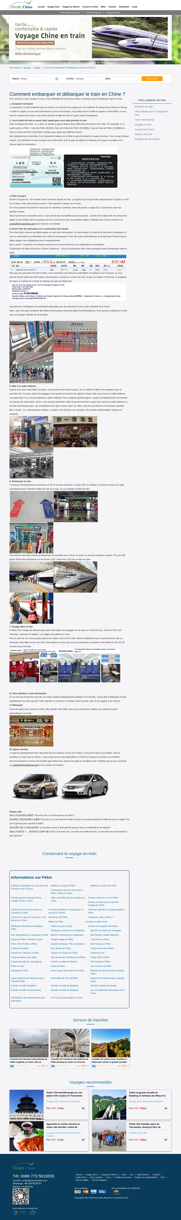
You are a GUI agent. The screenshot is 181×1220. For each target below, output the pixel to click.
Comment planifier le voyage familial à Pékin (106, 911)
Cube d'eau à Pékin (99, 939)
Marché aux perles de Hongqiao (105, 930)
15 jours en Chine (90, 7)
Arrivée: (84, 78)
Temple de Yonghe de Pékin (64, 953)
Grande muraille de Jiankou (64, 961)
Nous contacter (96, 1177)
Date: (121, 78)
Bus (131, 1175)
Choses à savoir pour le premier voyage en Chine (103, 903)
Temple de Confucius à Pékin (25, 953)
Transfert (112, 7)
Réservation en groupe (70, 13)
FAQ (162, 1177)
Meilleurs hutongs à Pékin (63, 885)
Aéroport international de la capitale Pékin (107, 979)
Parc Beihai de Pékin (61, 948)
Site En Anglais (82, 1180)
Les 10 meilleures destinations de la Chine (107, 991)
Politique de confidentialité (146, 1177)
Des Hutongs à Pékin (100, 944)
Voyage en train (143, 124)
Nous (108, 1177)
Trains (37, 68)
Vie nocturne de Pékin (100, 966)
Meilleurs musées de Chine (103, 885)
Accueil (41, 7)
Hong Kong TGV (113, 13)
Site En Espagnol (99, 1180)
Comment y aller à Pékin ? (100, 917)
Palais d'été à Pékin (99, 957)
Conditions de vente (122, 1177)
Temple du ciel (97, 953)
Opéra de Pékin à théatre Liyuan (26, 939)
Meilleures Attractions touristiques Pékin (27, 927)
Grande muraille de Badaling (64, 985)
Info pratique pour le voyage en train (151, 113)
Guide (134, 7)
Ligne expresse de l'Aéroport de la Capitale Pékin (27, 979)
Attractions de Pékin (58, 917)
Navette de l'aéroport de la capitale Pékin (107, 972)
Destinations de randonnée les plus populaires (28, 999)
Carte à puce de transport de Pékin (67, 970)
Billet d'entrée (142, 1175)
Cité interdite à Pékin (100, 961)
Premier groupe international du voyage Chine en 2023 (26, 899)
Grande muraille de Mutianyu (64, 990)
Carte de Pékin (58, 966)
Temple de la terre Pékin (102, 948)
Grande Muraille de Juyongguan (26, 961)
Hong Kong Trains (144, 129)
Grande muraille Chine (96, 922)
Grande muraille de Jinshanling (26, 990)
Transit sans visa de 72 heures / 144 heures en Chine (28, 918)
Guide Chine (81, 1177)
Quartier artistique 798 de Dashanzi (68, 944)
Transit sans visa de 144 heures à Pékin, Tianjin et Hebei (67, 891)
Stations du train (143, 134)
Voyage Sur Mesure (71, 7)
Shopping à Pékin (19, 970)
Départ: (29, 78)
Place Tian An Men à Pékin (24, 944)
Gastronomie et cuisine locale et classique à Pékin (26, 911)
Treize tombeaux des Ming (23, 957)
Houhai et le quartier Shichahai (103, 926)
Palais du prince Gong (61, 926)
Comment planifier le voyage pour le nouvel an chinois (65, 911)
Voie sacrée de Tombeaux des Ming (68, 957)
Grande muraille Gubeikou (23, 985)
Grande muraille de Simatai (103, 985)
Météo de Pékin (55, 922)
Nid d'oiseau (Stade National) (104, 935)
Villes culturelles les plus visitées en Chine (68, 899)
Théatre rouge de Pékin (62, 939)
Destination (124, 7)
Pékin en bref (17, 966)
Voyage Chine (53, 7)
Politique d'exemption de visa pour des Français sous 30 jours (29, 887)
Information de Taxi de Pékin (64, 978)
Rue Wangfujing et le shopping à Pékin (29, 935)
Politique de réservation (147, 139)
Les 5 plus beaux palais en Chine (67, 998)
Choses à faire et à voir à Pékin (103, 898)
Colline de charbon (20, 948)
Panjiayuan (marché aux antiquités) (68, 930)
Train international (93, 13)
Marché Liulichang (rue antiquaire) (67, 935)
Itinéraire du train (144, 106)
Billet (103, 7)
